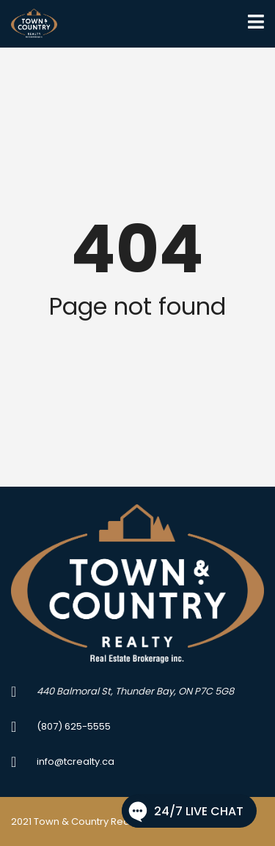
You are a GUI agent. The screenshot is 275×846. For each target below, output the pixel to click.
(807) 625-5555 (74, 726)
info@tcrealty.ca (75, 761)
